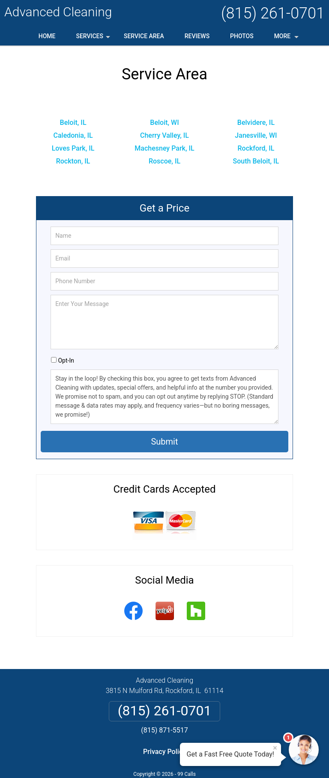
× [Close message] (275, 748)
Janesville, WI (256, 135)
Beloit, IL (73, 122)
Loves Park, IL (73, 148)
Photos (242, 36)
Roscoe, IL (164, 161)
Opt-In (66, 360)
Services (94, 39)
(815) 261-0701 (273, 13)
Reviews (197, 36)
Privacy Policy (164, 752)
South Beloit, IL (256, 161)
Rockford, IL (256, 148)
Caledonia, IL (73, 135)
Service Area (144, 36)
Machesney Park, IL (164, 148)
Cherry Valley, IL (164, 135)
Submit (164, 441)
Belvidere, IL (256, 122)
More (287, 39)
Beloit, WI (164, 122)
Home (47, 36)
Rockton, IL (73, 161)
